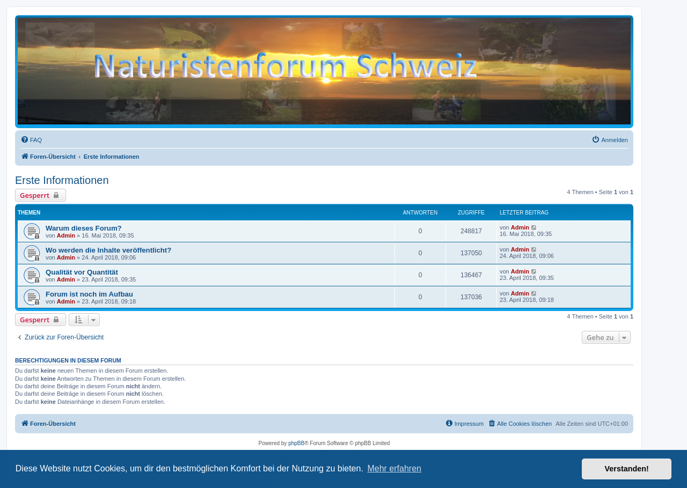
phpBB (296, 443)
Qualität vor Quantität (82, 272)
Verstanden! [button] (627, 468)
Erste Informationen (62, 180)
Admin (66, 235)
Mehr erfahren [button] (394, 468)
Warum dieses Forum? (84, 228)
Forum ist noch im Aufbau (89, 294)
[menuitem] (31, 140)
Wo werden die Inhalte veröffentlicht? (108, 250)
